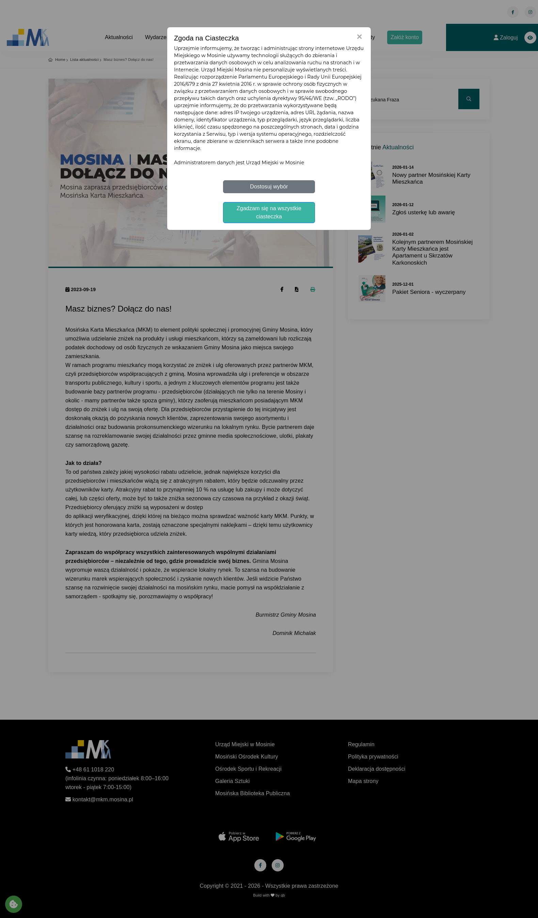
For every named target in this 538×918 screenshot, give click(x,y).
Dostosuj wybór (269, 186)
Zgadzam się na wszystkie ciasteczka (269, 212)
